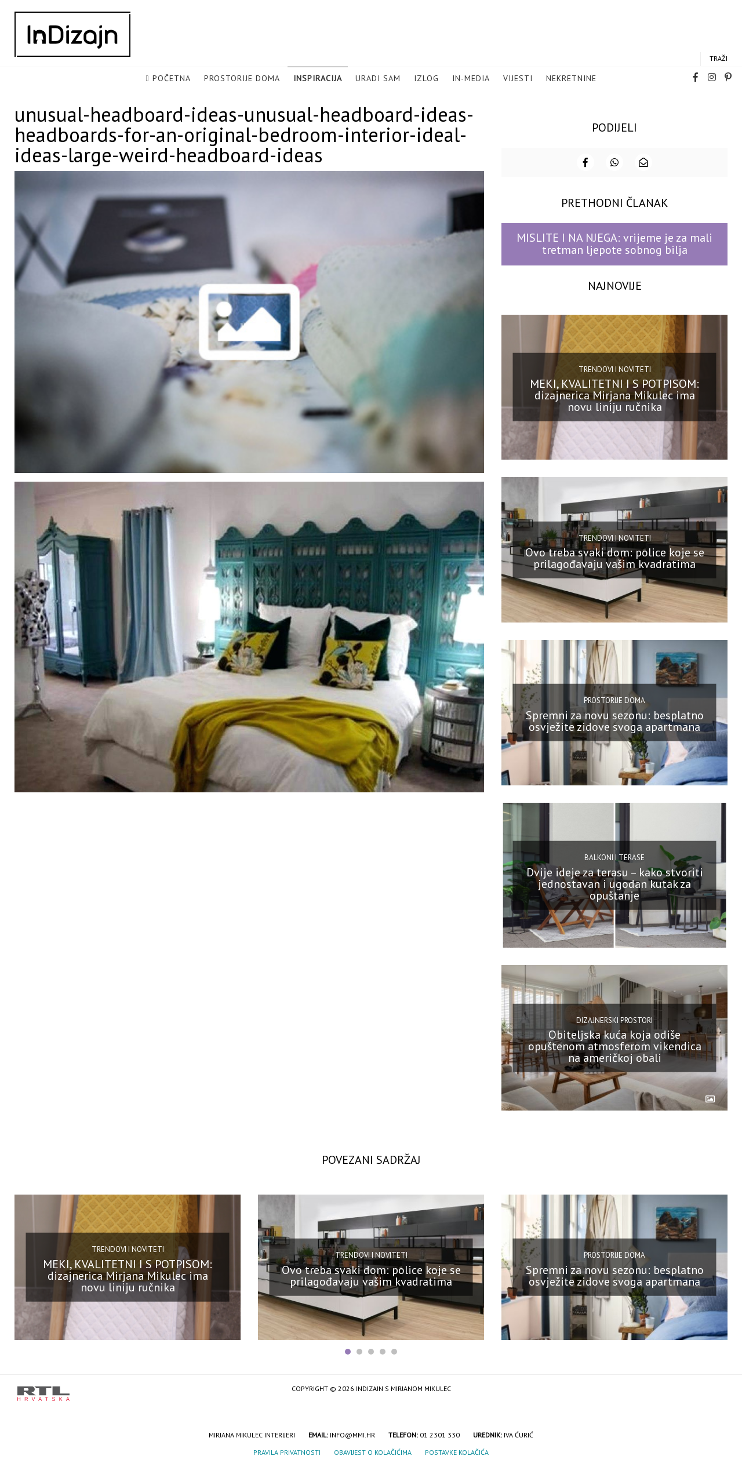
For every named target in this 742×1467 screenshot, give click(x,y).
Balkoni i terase (614, 857)
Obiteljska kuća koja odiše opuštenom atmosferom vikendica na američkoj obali (614, 1046)
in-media (471, 78)
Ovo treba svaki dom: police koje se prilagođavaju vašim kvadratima (614, 558)
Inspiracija (317, 78)
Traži (719, 58)
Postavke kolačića (457, 1452)
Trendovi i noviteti (615, 369)
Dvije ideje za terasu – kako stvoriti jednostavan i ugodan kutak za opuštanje (614, 883)
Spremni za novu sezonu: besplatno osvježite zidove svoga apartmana (615, 721)
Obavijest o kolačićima (373, 1452)
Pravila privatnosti (287, 1452)
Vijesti (518, 78)
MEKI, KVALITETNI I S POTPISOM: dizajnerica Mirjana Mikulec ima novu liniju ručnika (614, 395)
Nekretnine (571, 78)
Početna (171, 78)
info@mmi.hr (352, 1434)
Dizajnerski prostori (614, 1020)
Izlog (426, 78)
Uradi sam (378, 78)
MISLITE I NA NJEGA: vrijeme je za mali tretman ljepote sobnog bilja (614, 243)
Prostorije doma (242, 78)
